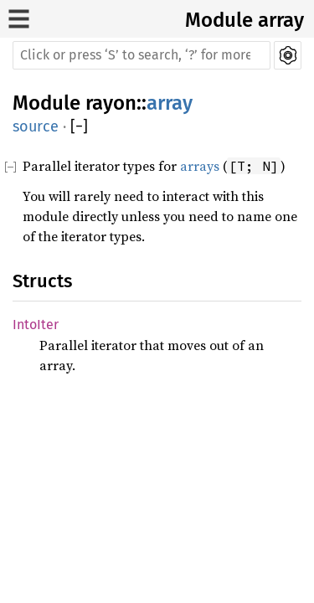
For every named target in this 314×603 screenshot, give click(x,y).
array (170, 103)
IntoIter (36, 324)
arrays (199, 166)
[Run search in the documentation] (141, 55)
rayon (110, 103)
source (36, 126)
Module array (244, 20)
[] (79, 127)
